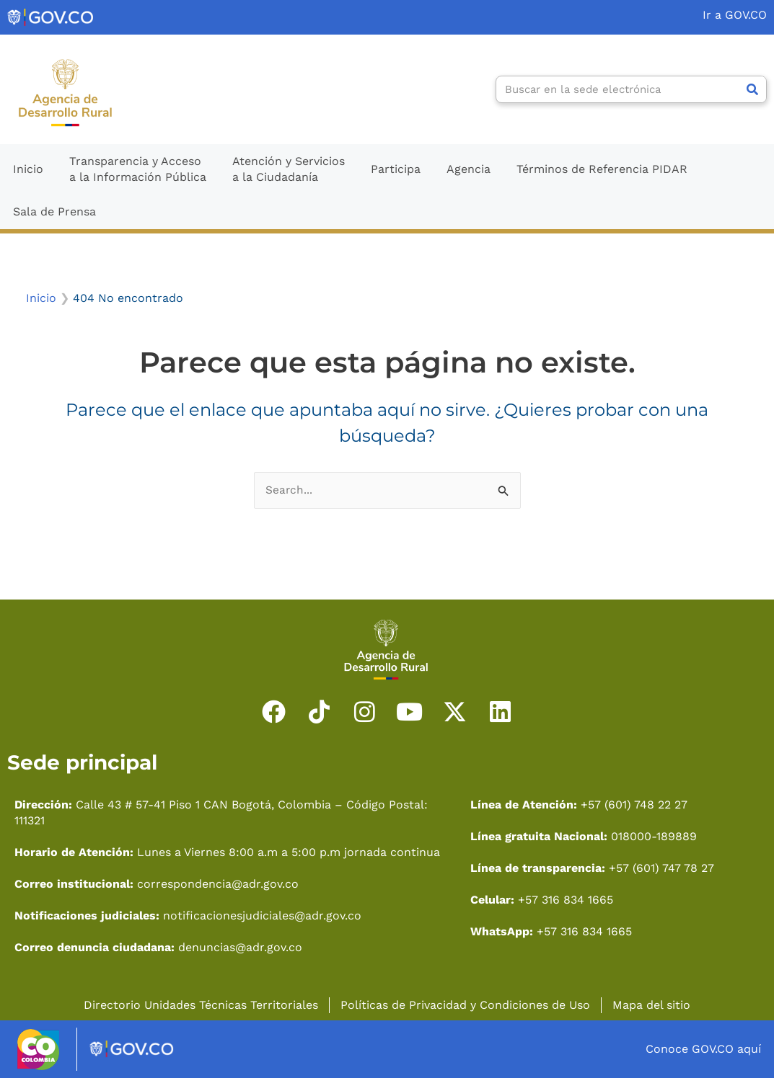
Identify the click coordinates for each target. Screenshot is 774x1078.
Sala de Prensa (54, 211)
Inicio (28, 169)
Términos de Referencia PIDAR (601, 169)
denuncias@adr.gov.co (240, 947)
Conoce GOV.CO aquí (703, 1049)
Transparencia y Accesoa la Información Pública (137, 169)
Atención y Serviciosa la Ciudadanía (288, 169)
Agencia (469, 169)
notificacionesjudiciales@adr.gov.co (262, 915)
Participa (396, 169)
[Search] (752, 89)
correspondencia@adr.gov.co (218, 884)
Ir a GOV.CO (735, 15)
